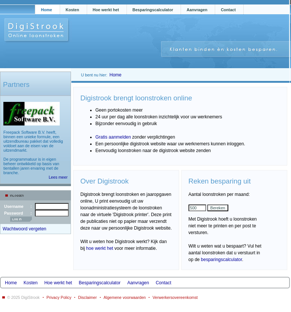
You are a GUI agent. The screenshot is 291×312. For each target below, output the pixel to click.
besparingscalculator (221, 259)
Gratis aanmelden (113, 137)
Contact (228, 9)
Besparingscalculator (153, 9)
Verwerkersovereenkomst (175, 297)
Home (46, 9)
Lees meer (58, 177)
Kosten (72, 9)
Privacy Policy (59, 297)
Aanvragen (197, 9)
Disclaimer (87, 297)
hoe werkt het (99, 248)
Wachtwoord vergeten (24, 228)
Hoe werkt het (106, 9)
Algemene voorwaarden (125, 297)
